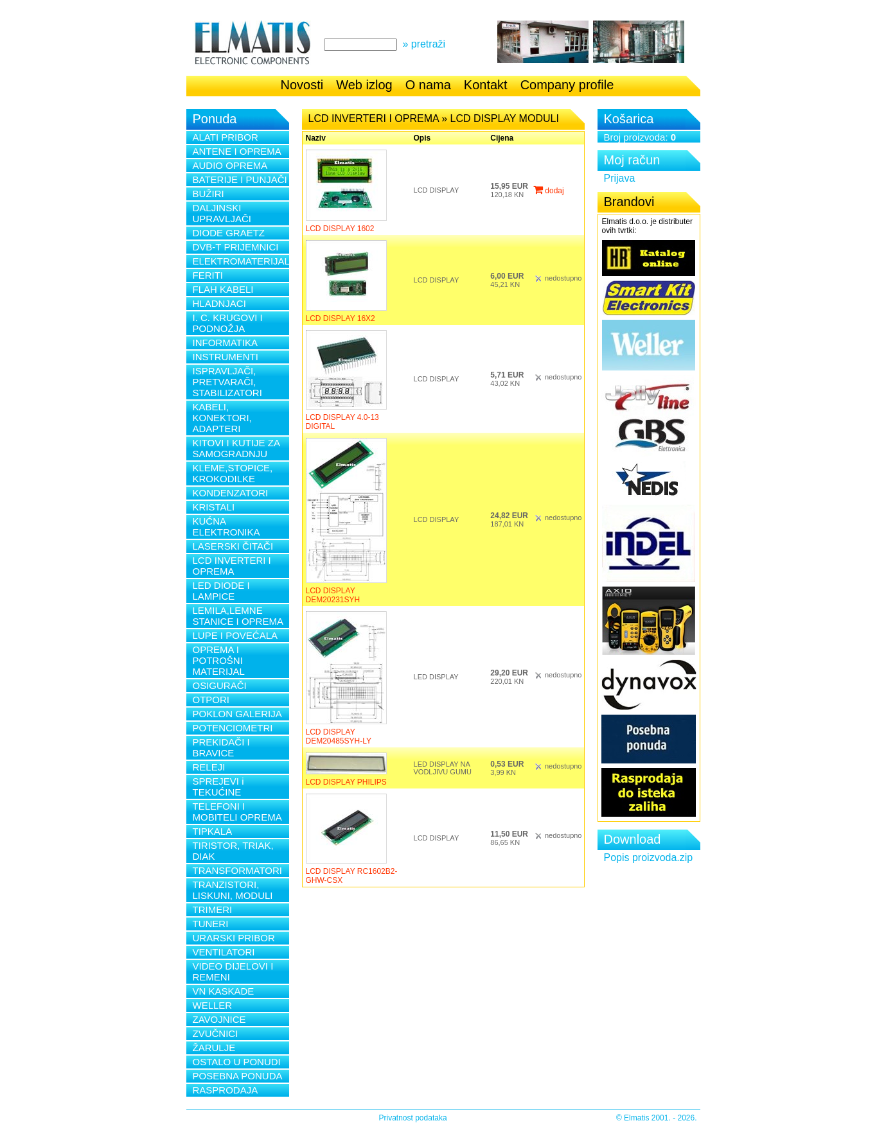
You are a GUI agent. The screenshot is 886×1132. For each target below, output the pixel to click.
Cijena (501, 138)
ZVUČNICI (215, 1033)
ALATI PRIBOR (225, 137)
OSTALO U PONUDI (237, 1061)
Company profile (567, 85)
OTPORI (211, 699)
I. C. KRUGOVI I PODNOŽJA (228, 323)
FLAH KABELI (223, 289)
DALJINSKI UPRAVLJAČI (222, 213)
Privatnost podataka (413, 1117)
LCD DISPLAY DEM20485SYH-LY (339, 736)
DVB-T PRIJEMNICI (236, 246)
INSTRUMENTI (226, 356)
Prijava (619, 178)
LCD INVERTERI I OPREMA (232, 566)
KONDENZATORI (231, 492)
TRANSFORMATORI (237, 870)
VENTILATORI (224, 951)
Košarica (629, 119)
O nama (428, 85)
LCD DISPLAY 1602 (340, 228)
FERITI (208, 275)
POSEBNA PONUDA (238, 1075)
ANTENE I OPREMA (237, 151)
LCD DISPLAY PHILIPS (346, 782)
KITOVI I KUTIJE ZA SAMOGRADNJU (236, 448)
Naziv (316, 138)
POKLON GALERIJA (237, 713)
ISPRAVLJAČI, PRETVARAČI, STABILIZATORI (227, 381)
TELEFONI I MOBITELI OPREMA (237, 812)
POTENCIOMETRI (233, 727)
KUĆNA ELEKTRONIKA (226, 526)
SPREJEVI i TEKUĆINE (218, 786)
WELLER (213, 1005)
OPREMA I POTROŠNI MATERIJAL (219, 660)
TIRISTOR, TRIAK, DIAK (233, 851)
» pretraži (423, 44)
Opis (422, 138)
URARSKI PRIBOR (234, 937)
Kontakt (486, 85)
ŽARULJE (214, 1047)
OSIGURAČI (220, 685)
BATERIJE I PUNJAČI (240, 179)
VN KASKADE (223, 991)
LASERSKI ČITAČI (233, 546)
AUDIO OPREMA (230, 165)
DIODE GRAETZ (229, 232)
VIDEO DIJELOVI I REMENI (233, 971)
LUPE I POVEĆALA (235, 635)
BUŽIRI (208, 193)
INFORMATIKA (225, 342)
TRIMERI (213, 909)
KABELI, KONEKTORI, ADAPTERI (222, 417)
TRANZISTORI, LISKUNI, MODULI (233, 890)
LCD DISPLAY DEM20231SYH (333, 595)
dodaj (548, 190)
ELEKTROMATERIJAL (241, 261)
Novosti (302, 85)
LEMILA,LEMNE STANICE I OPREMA (238, 616)
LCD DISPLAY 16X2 (340, 318)
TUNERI (211, 923)
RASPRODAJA (225, 1089)
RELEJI (209, 767)
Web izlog (364, 85)
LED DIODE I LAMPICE (221, 591)
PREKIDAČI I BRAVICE (221, 747)
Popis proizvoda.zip (648, 857)
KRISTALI (214, 506)
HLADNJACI (219, 303)
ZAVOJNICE (219, 1019)
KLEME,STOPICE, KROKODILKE (233, 473)
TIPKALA (213, 831)
